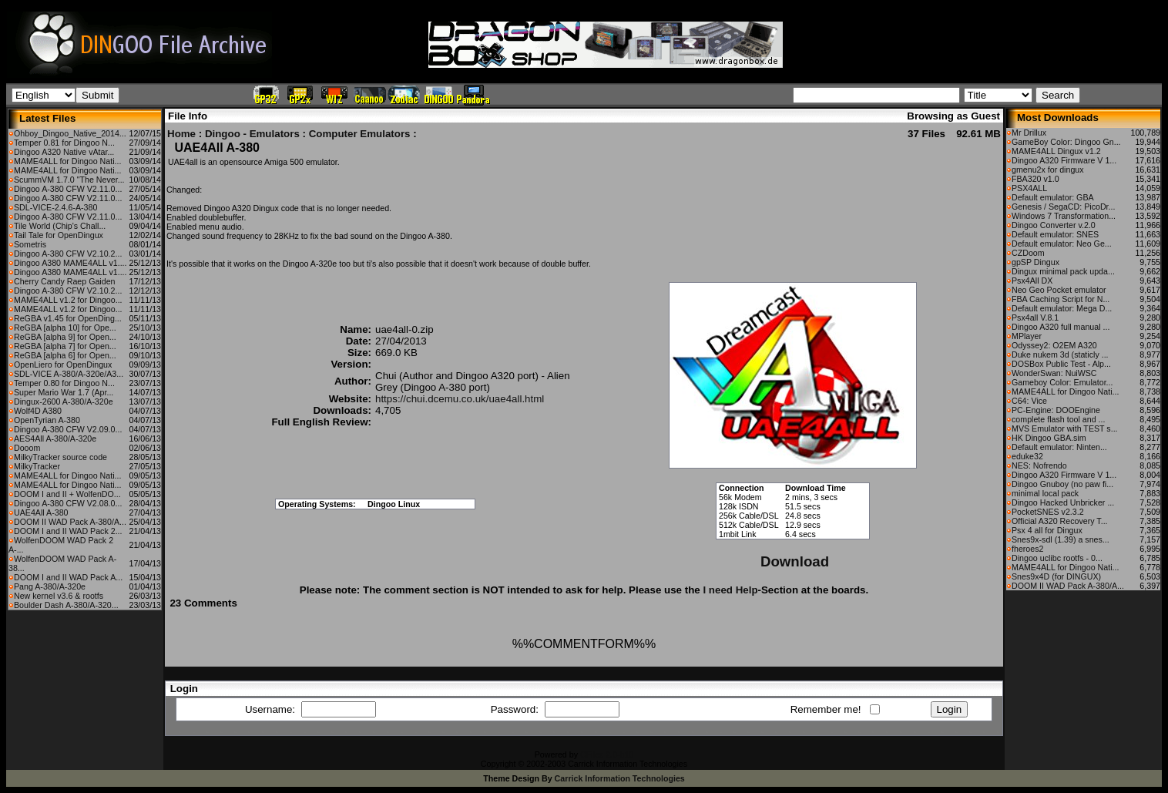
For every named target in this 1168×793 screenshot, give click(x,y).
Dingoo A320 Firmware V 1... (1064, 160)
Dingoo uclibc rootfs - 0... (1057, 558)
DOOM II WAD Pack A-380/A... (70, 521)
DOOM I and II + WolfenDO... (67, 494)
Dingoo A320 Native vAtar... (64, 151)
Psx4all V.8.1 (1035, 317)
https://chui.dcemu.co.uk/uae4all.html (459, 399)
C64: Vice (1029, 400)
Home (181, 133)
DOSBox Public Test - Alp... (1061, 363)
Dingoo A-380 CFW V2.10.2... (68, 253)
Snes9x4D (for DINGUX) (1056, 576)
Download (794, 561)
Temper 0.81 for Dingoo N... (64, 142)
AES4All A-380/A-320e (55, 438)
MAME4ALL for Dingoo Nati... (67, 161)
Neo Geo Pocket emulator (1059, 289)
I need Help (730, 590)
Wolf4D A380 (38, 410)
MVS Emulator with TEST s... (1065, 428)
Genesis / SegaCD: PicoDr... (1063, 206)
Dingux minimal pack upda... (1063, 271)
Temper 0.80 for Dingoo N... (64, 383)
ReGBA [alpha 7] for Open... (65, 346)
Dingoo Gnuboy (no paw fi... (1062, 484)
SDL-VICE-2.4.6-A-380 (55, 207)
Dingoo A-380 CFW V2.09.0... (68, 429)
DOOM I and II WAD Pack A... (68, 577)
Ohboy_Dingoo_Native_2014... (70, 133)
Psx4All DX (1032, 280)
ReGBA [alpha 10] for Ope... (65, 327)
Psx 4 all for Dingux (1047, 530)
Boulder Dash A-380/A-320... (66, 605)
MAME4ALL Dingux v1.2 (1056, 151)
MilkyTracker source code (60, 457)
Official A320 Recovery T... (1060, 521)
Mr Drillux (1029, 132)
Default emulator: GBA (1053, 197)
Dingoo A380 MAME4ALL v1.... (70, 262)
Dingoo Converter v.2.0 (1054, 225)
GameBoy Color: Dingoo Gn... (1066, 141)
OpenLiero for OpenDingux (63, 364)
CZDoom (1028, 252)
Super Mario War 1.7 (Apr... (63, 392)
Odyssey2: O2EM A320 (1054, 345)
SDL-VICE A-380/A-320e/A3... (68, 373)
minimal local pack (1045, 493)
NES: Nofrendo (1039, 465)
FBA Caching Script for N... (1060, 299)
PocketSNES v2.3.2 (1048, 511)
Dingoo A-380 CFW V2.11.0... (68, 188)
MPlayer (1027, 336)
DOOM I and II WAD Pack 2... (68, 531)
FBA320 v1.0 (1035, 178)
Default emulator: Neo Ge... (1062, 243)
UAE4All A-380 (41, 512)
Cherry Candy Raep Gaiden (65, 281)
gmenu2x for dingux (1048, 169)
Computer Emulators (360, 133)
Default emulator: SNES (1055, 234)
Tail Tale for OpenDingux (58, 235)
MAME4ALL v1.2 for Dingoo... (68, 299)
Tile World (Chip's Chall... (60, 225)
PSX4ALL (1029, 188)
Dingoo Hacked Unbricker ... (1063, 502)
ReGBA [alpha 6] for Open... (65, 355)
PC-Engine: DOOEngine (1056, 410)
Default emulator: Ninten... (1059, 447)
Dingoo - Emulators (252, 133)
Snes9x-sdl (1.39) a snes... (1060, 539)
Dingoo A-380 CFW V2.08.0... (68, 503)
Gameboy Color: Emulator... (1062, 382)
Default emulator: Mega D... (1062, 308)
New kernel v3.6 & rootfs (58, 595)
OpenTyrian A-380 (47, 420)
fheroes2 (1027, 548)
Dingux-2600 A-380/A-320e (63, 401)
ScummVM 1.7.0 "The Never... (69, 179)
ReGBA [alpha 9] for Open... (65, 336)
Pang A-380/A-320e (50, 586)
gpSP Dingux (1035, 262)
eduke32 (1027, 456)
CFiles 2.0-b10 (606, 754)
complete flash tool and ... (1058, 419)
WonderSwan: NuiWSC (1054, 373)
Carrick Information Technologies (620, 778)
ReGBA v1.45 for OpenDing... (68, 318)
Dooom (27, 447)
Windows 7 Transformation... (1064, 215)
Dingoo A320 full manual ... (1060, 326)
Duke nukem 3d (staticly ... (1060, 354)
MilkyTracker (37, 466)
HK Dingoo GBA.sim (1049, 437)
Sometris (30, 244)
